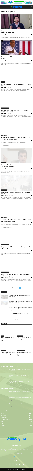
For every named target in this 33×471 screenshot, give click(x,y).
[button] (2, 7)
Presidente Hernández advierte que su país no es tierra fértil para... (24, 354)
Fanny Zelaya (3, 34)
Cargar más (16, 319)
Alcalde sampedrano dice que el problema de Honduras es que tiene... (8, 339)
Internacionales (4, 135)
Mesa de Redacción (4, 195)
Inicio (2, 9)
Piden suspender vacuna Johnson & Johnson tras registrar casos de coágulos (15, 138)
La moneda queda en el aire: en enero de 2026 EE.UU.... (19, 313)
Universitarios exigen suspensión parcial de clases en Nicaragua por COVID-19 (16, 220)
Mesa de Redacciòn (4, 222)
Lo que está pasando (5, 28)
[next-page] (4, 358)
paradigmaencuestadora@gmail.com (19, 456)
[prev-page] (12, 288)
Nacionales (3, 162)
